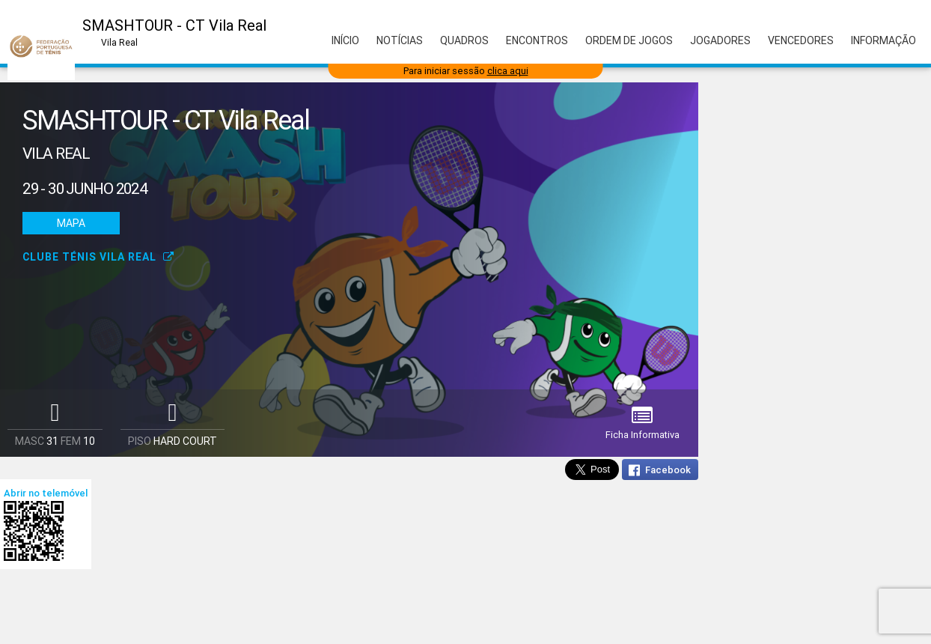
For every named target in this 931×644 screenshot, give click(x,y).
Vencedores (801, 40)
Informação (883, 40)
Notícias (399, 40)
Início (345, 40)
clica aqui (507, 70)
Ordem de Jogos (629, 40)
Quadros (464, 40)
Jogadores (720, 40)
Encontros (537, 40)
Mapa (71, 223)
